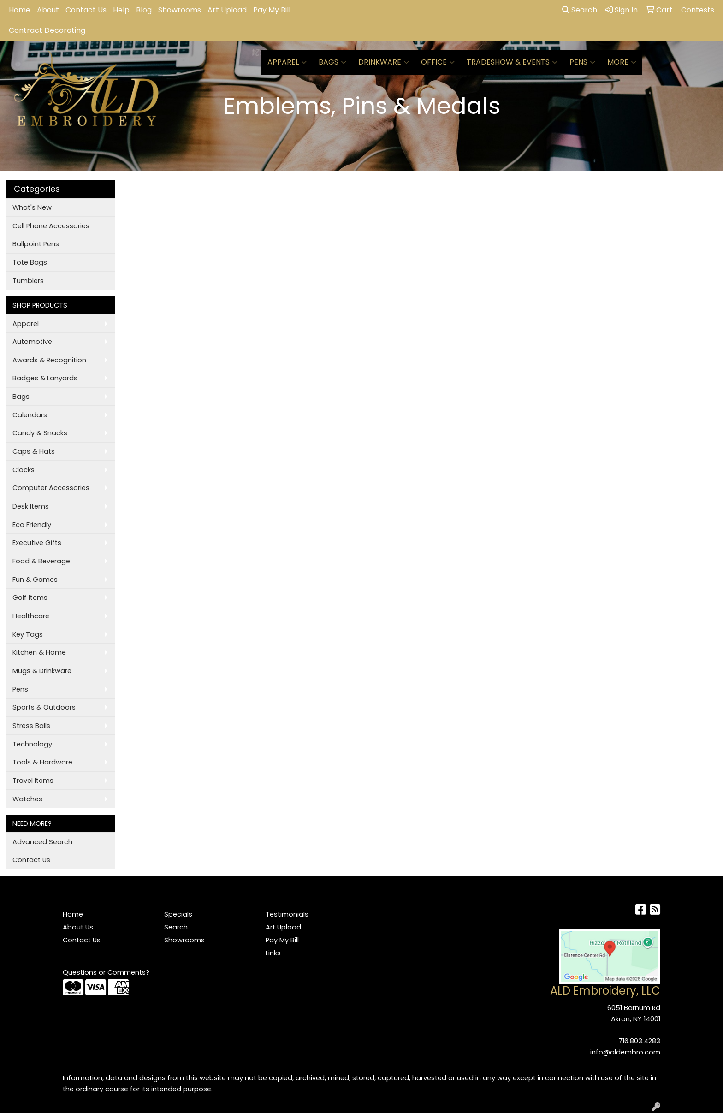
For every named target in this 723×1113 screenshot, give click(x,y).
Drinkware (383, 62)
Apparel (287, 62)
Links (273, 953)
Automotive (32, 341)
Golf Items (29, 597)
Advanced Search (42, 842)
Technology (32, 744)
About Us (78, 927)
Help (121, 10)
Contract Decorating (47, 30)
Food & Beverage (41, 561)
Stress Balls (31, 725)
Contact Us (86, 10)
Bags (332, 62)
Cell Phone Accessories (50, 226)
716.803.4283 (639, 1041)
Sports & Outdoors (44, 707)
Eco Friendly (31, 524)
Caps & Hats (33, 451)
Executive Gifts (36, 542)
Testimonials (287, 914)
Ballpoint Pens (35, 244)
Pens (582, 62)
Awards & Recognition (49, 360)
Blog (144, 10)
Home (19, 10)
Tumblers (28, 280)
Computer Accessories (50, 487)
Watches (27, 799)
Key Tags (27, 634)
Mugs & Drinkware (41, 670)
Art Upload (227, 10)
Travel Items (32, 780)
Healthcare (30, 616)
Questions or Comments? (106, 972)
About (48, 10)
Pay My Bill (271, 10)
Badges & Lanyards (44, 378)
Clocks (23, 469)
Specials (178, 914)
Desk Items (30, 506)
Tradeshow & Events (512, 62)
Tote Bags (29, 262)
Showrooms (179, 10)
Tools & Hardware (42, 762)
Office (438, 62)
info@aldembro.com (625, 1052)
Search (579, 10)
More (621, 62)
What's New (32, 207)
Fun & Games (35, 579)
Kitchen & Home (39, 652)
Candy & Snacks (39, 433)
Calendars (29, 415)
